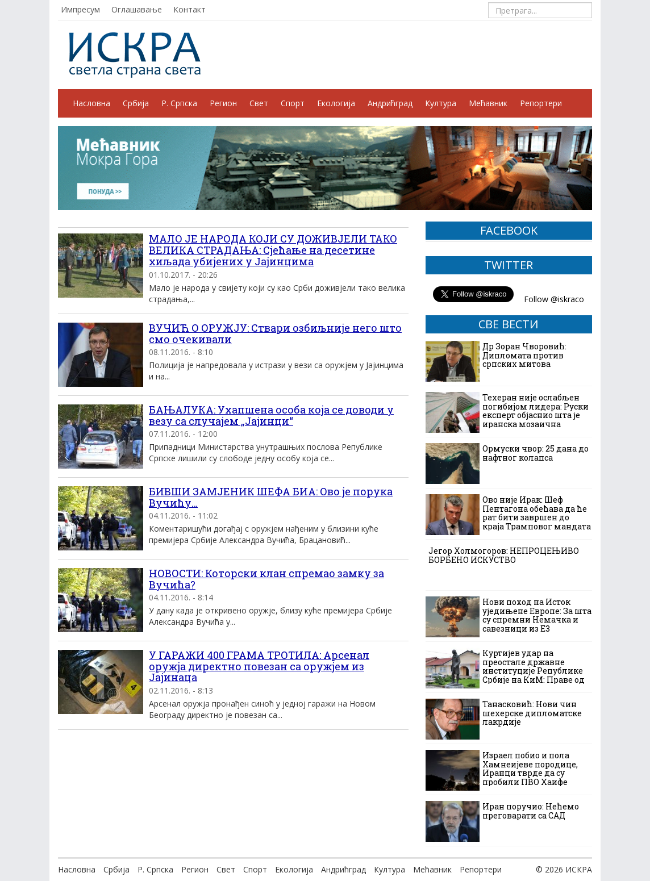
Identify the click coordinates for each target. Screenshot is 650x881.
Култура (440, 103)
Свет (258, 103)
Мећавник (488, 103)
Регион (223, 103)
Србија (136, 103)
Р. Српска (179, 103)
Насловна (91, 103)
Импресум (80, 9)
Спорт (293, 103)
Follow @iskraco (554, 299)
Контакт (189, 9)
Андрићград (390, 103)
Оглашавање (136, 9)
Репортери (541, 103)
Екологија (336, 103)
